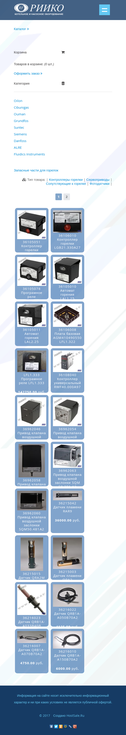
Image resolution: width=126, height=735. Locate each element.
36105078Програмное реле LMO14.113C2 (31, 297)
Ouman (19, 114)
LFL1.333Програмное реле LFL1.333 (31, 381)
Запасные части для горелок (36, 170)
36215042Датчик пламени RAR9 (67, 509)
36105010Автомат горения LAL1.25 (67, 295)
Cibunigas (21, 107)
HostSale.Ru (75, 715)
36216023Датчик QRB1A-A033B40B (31, 624)
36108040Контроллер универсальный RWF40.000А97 (67, 383)
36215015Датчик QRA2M (32, 578)
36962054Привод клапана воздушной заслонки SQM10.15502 (67, 439)
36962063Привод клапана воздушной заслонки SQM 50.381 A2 (67, 481)
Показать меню (104, 9)
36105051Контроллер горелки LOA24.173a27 (31, 250)
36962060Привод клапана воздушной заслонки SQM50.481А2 (31, 523)
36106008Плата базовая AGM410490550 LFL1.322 (67, 338)
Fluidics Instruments (29, 154)
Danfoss (20, 140)
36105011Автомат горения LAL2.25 (31, 338)
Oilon (18, 100)
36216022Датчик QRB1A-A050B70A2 (67, 616)
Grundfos (21, 120)
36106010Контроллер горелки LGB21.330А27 (67, 244)
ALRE (18, 147)
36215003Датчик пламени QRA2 (67, 578)
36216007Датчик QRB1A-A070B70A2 (31, 652)
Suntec (19, 127)
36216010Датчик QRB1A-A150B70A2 (67, 658)
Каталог (21, 28)
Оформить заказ (28, 73)
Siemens (20, 134)
